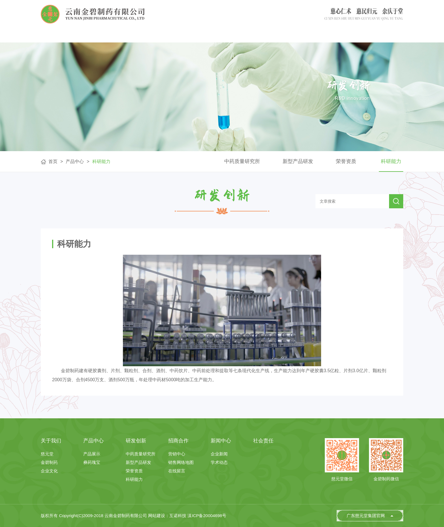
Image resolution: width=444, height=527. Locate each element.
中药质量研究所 (242, 161)
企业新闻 (219, 454)
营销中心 (176, 454)
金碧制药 (49, 462)
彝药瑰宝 (91, 462)
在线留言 (176, 471)
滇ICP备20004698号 (206, 515)
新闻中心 (325, 35)
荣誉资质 (346, 161)
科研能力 (101, 161)
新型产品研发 (298, 161)
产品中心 (170, 35)
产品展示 (91, 454)
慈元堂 (47, 454)
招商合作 (273, 35)
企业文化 (49, 471)
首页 (66, 35)
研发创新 (222, 35)
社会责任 (377, 35)
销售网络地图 (181, 462)
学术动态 (219, 462)
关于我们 (118, 35)
